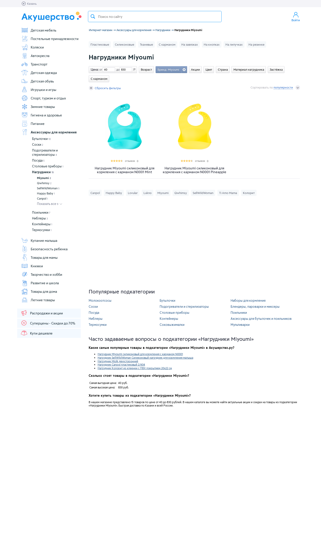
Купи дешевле (36, 333)
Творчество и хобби (41, 274)
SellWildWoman (48, 188)
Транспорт (34, 64)
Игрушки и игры (38, 89)
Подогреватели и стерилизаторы (184, 306)
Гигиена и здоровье (41, 115)
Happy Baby (46, 193)
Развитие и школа (40, 282)
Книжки (32, 266)
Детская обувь (37, 81)
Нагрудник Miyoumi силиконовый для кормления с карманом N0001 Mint (124, 170)
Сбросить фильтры (105, 88)
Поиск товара (93, 16)
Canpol (42, 198)
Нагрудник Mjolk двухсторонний (118, 361)
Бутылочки (41, 139)
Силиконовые (124, 44)
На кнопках (212, 44)
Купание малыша (39, 240)
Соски (37, 144)
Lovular (133, 193)
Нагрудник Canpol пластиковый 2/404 (121, 364)
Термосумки (41, 230)
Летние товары (38, 299)
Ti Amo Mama (228, 193)
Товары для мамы (39, 257)
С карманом (167, 44)
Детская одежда (39, 72)
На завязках (189, 44)
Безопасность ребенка (44, 249)
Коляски (32, 47)
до (117, 69)
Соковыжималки (172, 325)
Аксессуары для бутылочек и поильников (261, 318)
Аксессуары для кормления (49, 132)
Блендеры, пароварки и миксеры (255, 306)
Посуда (38, 160)
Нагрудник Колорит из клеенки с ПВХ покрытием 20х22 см (135, 368)
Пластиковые (99, 44)
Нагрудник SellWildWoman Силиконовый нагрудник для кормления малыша (145, 357)
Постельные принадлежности (50, 38)
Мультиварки (240, 325)
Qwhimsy (44, 183)
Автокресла (35, 55)
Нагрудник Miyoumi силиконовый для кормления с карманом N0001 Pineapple (194, 170)
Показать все (47, 204)
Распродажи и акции (41, 312)
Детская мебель (38, 30)
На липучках (234, 44)
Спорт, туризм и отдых (43, 98)
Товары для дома (39, 291)
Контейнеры (42, 224)
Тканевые (146, 44)
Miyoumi (44, 178)
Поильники (41, 212)
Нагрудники (43, 172)
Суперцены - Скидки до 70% (47, 323)
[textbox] (155, 16)
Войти (295, 16)
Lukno (147, 193)
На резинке (256, 44)
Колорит (249, 193)
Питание (33, 123)
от (100, 69)
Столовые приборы (47, 166)
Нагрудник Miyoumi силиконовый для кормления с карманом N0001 (140, 354)
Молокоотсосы (100, 300)
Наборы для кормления (248, 300)
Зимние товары (38, 106)
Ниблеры (40, 218)
